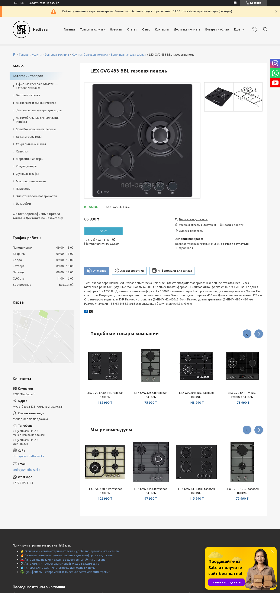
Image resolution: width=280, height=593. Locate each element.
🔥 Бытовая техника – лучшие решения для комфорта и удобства (66, 555)
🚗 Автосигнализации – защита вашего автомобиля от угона (62, 559)
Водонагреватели (29, 136)
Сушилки (22, 151)
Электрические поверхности (36, 196)
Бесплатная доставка (193, 219)
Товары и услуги (91, 29)
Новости (116, 29)
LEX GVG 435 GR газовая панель (150, 491)
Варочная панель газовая (128, 54)
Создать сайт (37, 2)
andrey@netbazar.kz (26, 469)
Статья (132, 29)
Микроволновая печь (31, 181)
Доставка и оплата (187, 29)
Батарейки (23, 203)
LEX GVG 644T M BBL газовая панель (242, 395)
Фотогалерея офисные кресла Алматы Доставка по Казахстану (38, 216)
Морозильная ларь (29, 159)
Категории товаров (28, 76)
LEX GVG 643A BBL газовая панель (105, 395)
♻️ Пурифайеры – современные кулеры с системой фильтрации (65, 572)
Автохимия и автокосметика (36, 102)
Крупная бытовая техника (90, 54)
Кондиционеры (26, 166)
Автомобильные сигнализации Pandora (37, 119)
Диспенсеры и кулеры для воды (39, 110)
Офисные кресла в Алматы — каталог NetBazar (37, 86)
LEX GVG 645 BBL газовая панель (196, 395)
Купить (103, 231)
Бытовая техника (57, 54)
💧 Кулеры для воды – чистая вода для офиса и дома (57, 567)
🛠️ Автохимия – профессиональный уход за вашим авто (59, 563)
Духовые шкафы (27, 173)
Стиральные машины (31, 144)
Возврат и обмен (217, 29)
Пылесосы (23, 188)
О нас (146, 29)
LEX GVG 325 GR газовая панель (150, 395)
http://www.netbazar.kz (28, 456)
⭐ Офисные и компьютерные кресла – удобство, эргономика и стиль (69, 551)
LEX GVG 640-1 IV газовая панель (105, 491)
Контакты (162, 29)
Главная (69, 29)
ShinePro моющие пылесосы (36, 129)
